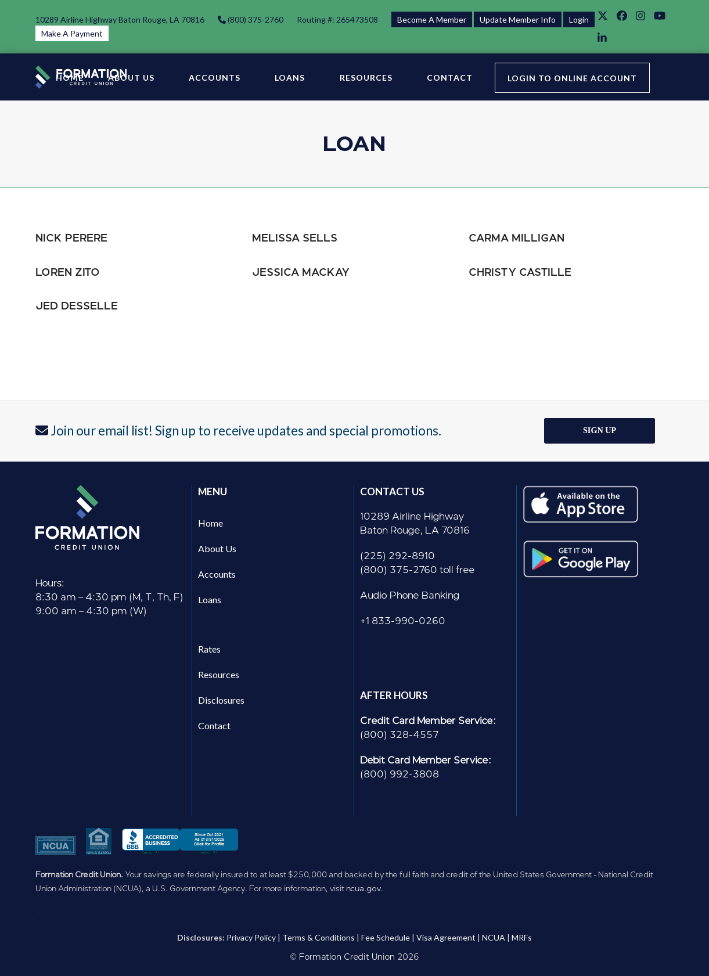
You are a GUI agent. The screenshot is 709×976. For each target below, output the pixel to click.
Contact (214, 725)
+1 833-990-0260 (402, 620)
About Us (217, 548)
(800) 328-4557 (399, 734)
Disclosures (221, 699)
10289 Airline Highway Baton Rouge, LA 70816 (119, 19)
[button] (666, 77)
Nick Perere (71, 238)
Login (579, 19)
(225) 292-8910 (397, 555)
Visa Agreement (446, 937)
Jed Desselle (76, 306)
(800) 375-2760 (254, 19)
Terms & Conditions (318, 937)
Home (210, 522)
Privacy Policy (251, 937)
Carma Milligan (516, 238)
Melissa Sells (294, 238)
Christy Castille (520, 272)
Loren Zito (67, 272)
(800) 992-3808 (399, 774)
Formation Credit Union (347, 957)
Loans (209, 599)
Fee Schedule (385, 937)
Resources (218, 674)
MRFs (522, 937)
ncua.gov (363, 888)
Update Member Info (518, 19)
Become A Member (431, 19)
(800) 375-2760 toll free (417, 569)
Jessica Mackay (301, 272)
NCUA (493, 937)
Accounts (217, 573)
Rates (209, 648)
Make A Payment (72, 33)
